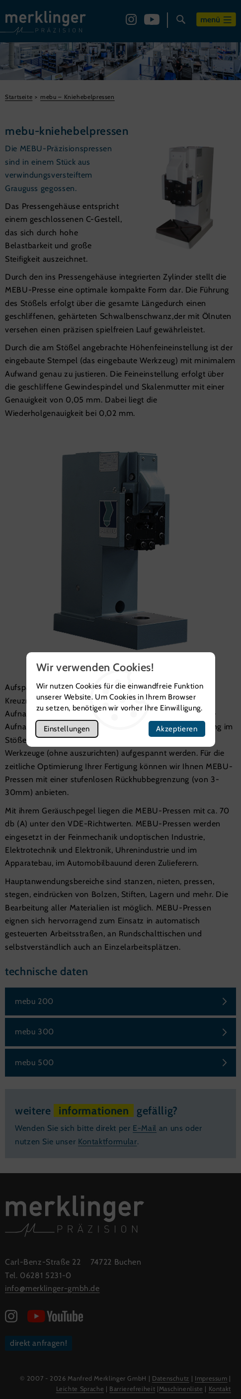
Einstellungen (67, 728)
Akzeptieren (176, 728)
